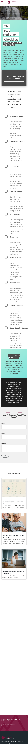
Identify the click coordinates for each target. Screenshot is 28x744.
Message (3, 443)
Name (3, 423)
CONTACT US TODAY (9, 725)
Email (3, 433)
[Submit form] (5, 456)
